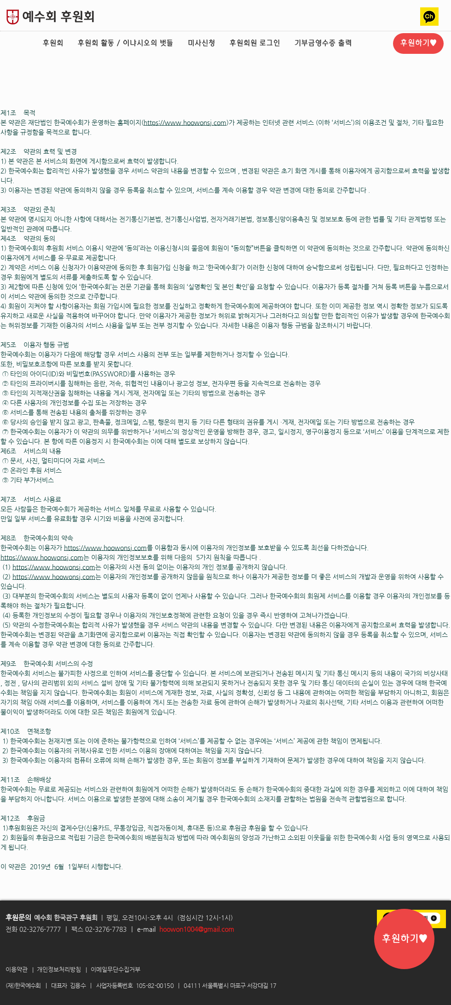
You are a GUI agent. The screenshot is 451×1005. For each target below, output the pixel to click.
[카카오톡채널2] (429, 16)
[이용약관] (18, 970)
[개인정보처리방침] (62, 970)
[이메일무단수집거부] (120, 970)
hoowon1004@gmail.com (196, 929)
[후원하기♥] (418, 43)
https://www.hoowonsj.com (185, 122)
